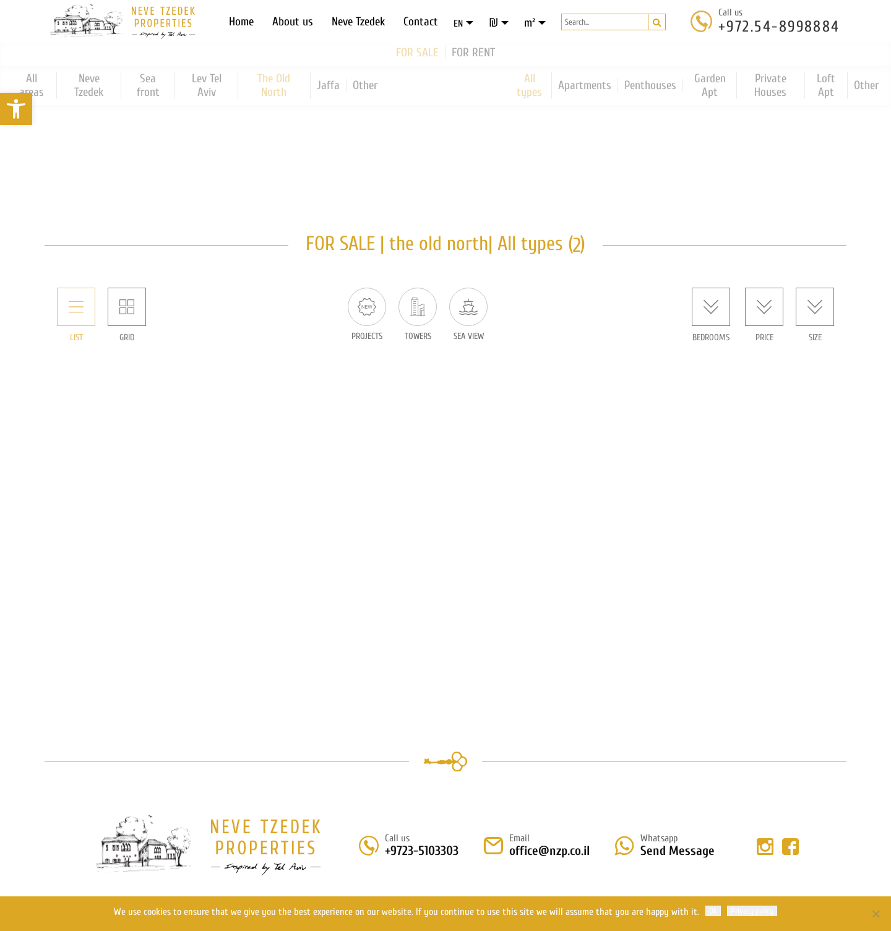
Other (365, 84)
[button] (16, 109)
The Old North (273, 84)
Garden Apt (710, 84)
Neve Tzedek (358, 21)
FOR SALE (417, 51)
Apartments (584, 84)
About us (292, 21)
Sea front (148, 84)
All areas (31, 84)
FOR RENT (473, 51)
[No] (875, 913)
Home (241, 21)
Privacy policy (752, 911)
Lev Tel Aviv (207, 84)
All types (529, 84)
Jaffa (328, 84)
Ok (713, 911)
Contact (420, 21)
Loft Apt (826, 84)
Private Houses (770, 84)
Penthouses (650, 84)
